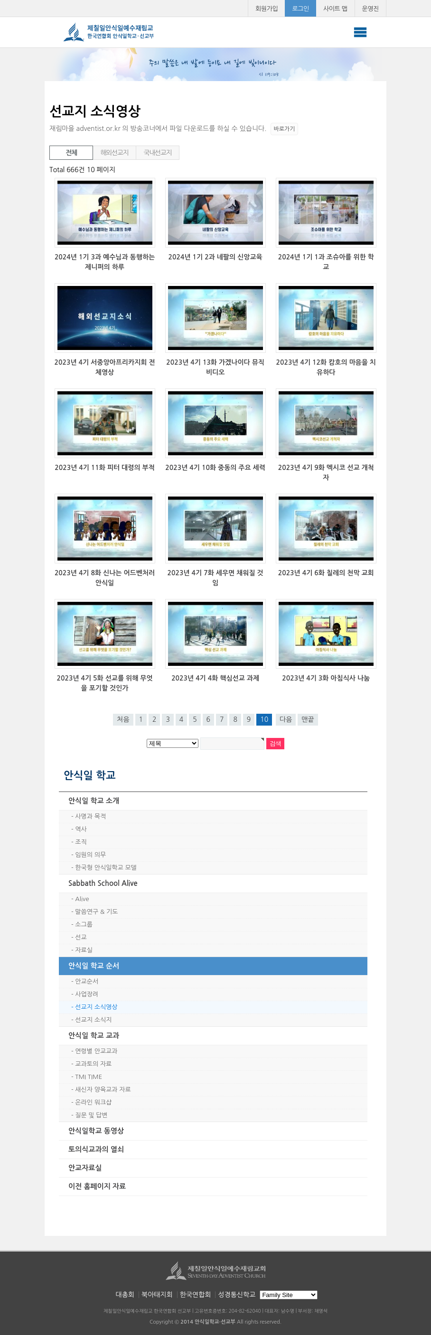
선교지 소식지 (93, 1020)
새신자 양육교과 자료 (103, 1089)
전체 (71, 152)
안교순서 (86, 981)
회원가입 (266, 9)
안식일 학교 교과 (93, 1035)
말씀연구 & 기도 (96, 912)
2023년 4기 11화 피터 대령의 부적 (105, 467)
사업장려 (86, 994)
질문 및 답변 (91, 1115)
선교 (80, 937)
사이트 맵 (335, 9)
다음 (286, 719)
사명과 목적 (90, 816)
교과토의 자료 (93, 1064)
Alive (82, 899)
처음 (123, 719)
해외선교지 (115, 152)
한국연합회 (195, 1294)
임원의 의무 (90, 855)
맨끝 (307, 719)
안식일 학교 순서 (93, 965)
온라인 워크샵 (93, 1102)
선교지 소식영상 (96, 1007)
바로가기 (284, 129)
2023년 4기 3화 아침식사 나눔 (326, 678)
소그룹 (84, 924)
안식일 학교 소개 (93, 800)
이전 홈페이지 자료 (97, 1186)
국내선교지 (158, 152)
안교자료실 (85, 1167)
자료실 (84, 950)
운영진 (370, 9)
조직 (80, 842)
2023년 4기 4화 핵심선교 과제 (215, 678)
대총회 (125, 1294)
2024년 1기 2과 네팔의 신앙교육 (215, 257)
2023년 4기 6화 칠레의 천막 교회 (326, 573)
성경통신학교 (236, 1294)
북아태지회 (157, 1294)
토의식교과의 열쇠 (96, 1149)
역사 (80, 829)
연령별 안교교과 (96, 1051)
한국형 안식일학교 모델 (105, 868)
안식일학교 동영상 (96, 1130)
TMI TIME (88, 1077)
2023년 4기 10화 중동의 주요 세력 (215, 467)
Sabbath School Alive (103, 883)
